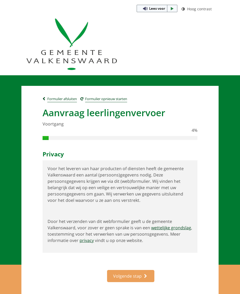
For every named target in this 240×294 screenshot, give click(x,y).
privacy (87, 240)
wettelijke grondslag (171, 228)
